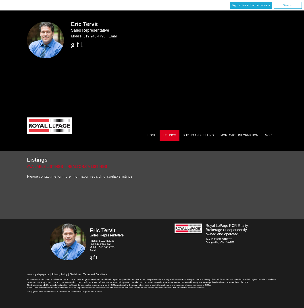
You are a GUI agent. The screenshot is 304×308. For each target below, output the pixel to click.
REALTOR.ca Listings (87, 166)
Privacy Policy (60, 274)
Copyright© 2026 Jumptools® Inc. (43, 291)
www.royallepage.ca (38, 274)
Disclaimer (75, 274)
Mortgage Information (239, 135)
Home (152, 135)
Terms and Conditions (95, 274)
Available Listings (45, 166)
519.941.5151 (106, 240)
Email (112, 36)
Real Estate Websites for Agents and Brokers (80, 291)
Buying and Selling (198, 135)
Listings (169, 135)
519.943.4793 (94, 36)
